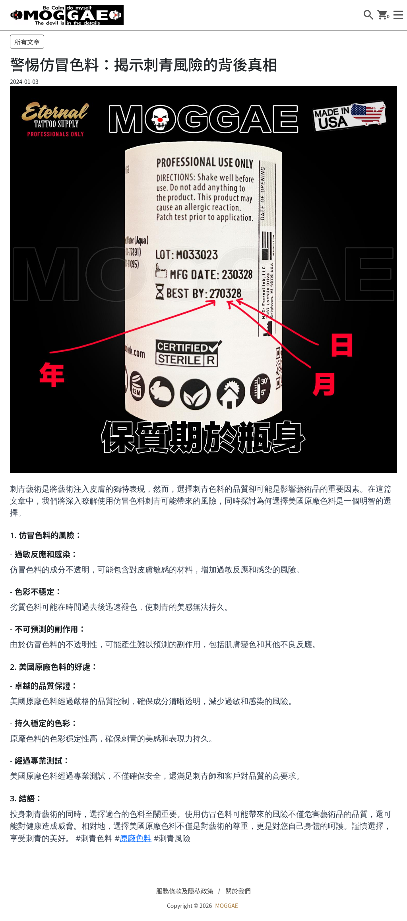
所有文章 (27, 42)
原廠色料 (135, 837)
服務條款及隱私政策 (184, 891)
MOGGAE (226, 905)
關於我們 (238, 891)
